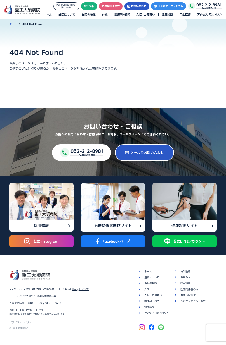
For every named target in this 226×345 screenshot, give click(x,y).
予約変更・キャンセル (168, 6)
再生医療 (185, 15)
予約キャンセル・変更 (193, 301)
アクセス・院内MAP (209, 15)
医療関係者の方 (111, 6)
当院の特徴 (89, 15)
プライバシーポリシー (21, 322)
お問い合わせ (136, 6)
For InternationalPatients (66, 6)
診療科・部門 (122, 15)
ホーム (48, 15)
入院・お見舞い (145, 15)
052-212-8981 (26, 296)
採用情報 (89, 6)
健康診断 (167, 15)
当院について (66, 15)
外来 (105, 15)
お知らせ (185, 277)
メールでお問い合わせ (144, 152)
